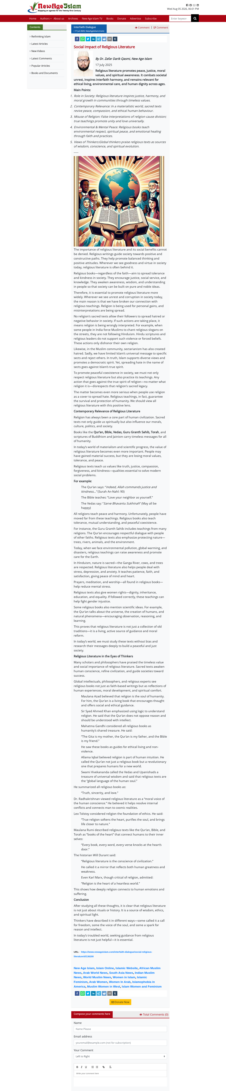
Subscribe (151, 18)
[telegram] (98, 39)
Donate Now (120, 1002)
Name (78, 1023)
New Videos (38, 51)
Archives (73, 18)
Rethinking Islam (41, 36)
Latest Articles (39, 43)
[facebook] (77, 39)
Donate (121, 18)
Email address (83, 1036)
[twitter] (88, 39)
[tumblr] (115, 39)
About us (59, 18)
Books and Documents (44, 73)
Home (32, 18)
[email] (109, 39)
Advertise (135, 18)
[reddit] (104, 39)
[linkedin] (93, 39)
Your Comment (83, 1050)
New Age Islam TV (92, 18)
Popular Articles (40, 65)
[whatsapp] (82, 39)
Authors (45, 18)
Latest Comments (41, 58)
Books (109, 18)
